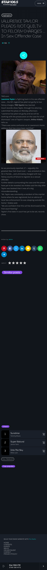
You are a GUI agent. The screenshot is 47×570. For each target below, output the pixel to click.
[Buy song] (43, 434)
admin (11, 239)
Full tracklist (7, 459)
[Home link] (9, 3)
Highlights (7, 15)
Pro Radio (32, 539)
